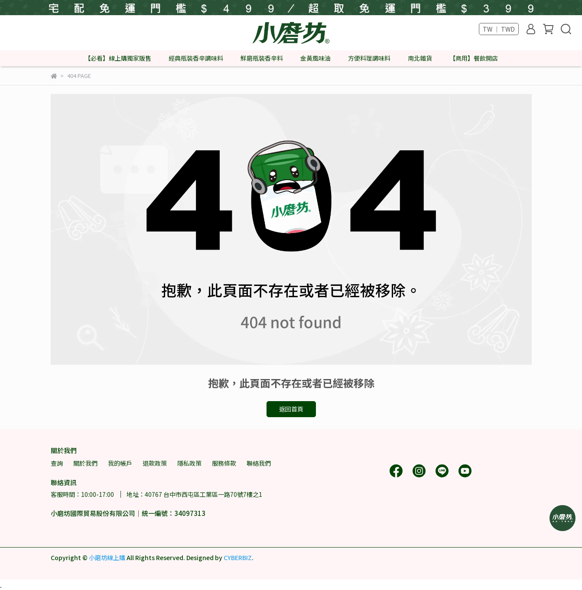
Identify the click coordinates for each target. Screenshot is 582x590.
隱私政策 (189, 463)
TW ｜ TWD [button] (499, 29)
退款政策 (155, 463)
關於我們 (85, 463)
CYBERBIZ (238, 557)
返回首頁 (291, 409)
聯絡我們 (259, 463)
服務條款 (224, 463)
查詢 (57, 463)
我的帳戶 (120, 463)
